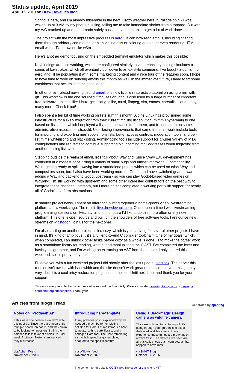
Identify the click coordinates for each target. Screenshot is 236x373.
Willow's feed (88, 351)
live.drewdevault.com (114, 208)
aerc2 (119, 38)
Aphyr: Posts (27, 351)
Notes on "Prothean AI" (34, 313)
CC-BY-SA (116, 367)
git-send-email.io (95, 92)
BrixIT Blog (148, 351)
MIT (158, 367)
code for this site (141, 367)
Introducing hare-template (97, 313)
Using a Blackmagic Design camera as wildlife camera (160, 315)
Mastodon (62, 222)
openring (217, 305)
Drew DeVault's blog (60, 12)
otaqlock (162, 263)
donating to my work (163, 286)
